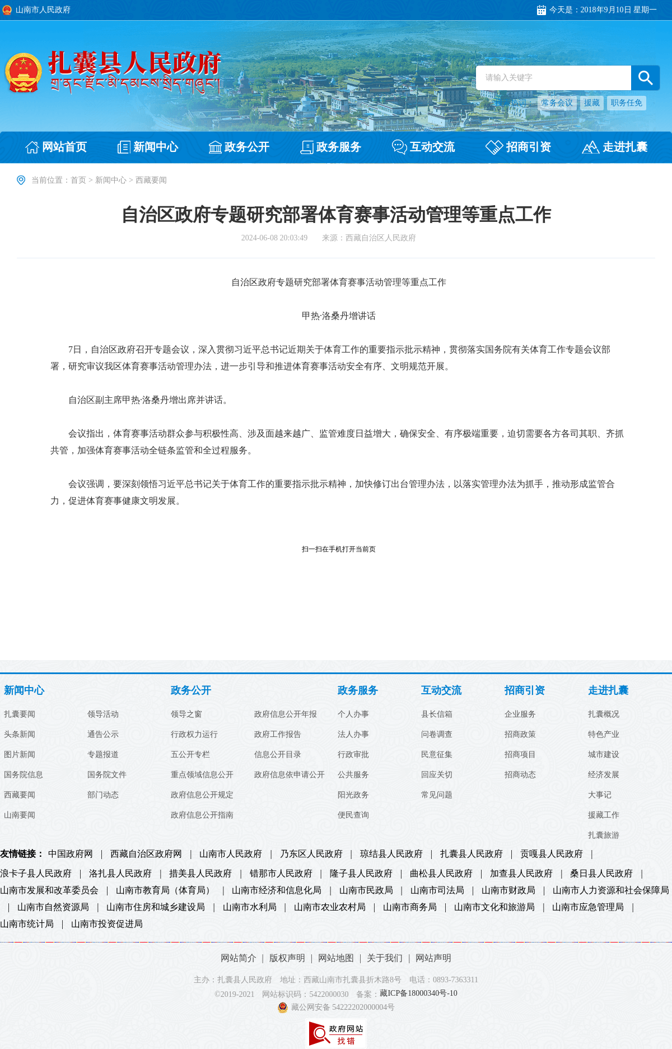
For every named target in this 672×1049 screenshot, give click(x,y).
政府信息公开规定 (202, 795)
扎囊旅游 (603, 835)
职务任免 (626, 103)
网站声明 (433, 958)
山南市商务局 (410, 907)
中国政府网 (70, 854)
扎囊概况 (603, 714)
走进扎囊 (608, 690)
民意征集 (436, 755)
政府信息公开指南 (202, 815)
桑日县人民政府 (601, 873)
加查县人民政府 (521, 873)
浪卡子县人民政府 (36, 873)
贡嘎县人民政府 (551, 854)
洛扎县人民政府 (120, 873)
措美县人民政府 (200, 873)
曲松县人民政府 (441, 873)
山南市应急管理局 (588, 907)
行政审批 (353, 755)
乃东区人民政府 (311, 854)
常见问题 (436, 795)
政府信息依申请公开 (289, 775)
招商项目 (520, 755)
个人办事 (353, 714)
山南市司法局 (437, 890)
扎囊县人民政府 (471, 854)
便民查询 (353, 815)
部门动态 (103, 795)
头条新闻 (19, 735)
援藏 (592, 103)
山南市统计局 (27, 924)
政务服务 (358, 690)
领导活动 (103, 714)
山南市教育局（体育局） (165, 890)
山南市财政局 (508, 890)
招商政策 (520, 735)
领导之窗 (186, 714)
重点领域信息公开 (202, 775)
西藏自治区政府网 (146, 854)
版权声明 (287, 958)
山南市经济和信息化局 (276, 890)
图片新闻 (19, 755)
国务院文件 (107, 775)
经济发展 (603, 775)
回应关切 (436, 775)
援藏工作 (603, 815)
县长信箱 (436, 714)
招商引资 (525, 690)
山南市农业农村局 (330, 907)
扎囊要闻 (19, 714)
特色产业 (603, 735)
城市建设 (603, 755)
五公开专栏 (190, 755)
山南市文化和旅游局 (494, 907)
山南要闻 (19, 815)
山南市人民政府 (230, 854)
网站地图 (336, 958)
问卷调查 (436, 735)
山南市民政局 (366, 890)
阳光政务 (353, 795)
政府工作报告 (277, 735)
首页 (78, 180)
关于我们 (385, 958)
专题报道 (103, 755)
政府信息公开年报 (285, 714)
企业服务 (520, 714)
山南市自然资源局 (53, 907)
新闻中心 (111, 180)
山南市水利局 (250, 907)
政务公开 (191, 690)
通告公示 (103, 735)
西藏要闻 (19, 795)
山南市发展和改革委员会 (49, 890)
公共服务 (353, 775)
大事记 (600, 795)
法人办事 (353, 735)
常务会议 (557, 103)
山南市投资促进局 (107, 924)
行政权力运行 (194, 735)
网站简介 (238, 958)
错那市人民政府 (281, 873)
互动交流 (441, 690)
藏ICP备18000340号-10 (418, 993)
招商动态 (520, 775)
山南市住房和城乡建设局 (155, 907)
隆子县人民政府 (361, 873)
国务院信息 (23, 775)
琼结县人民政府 (391, 854)
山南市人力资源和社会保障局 (611, 890)
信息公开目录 (277, 755)
